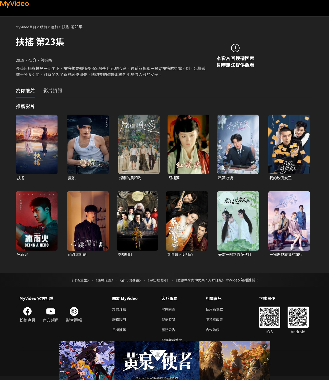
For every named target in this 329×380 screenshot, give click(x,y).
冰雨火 (23, 255)
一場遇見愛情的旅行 (287, 255)
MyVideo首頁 (28, 26)
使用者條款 (219, 310)
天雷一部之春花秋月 (236, 255)
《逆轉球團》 (101, 280)
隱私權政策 (219, 321)
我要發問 (169, 321)
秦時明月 (125, 255)
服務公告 (169, 332)
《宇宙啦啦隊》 (159, 280)
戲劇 (48, 26)
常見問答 (169, 310)
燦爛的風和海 (131, 178)
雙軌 (72, 178)
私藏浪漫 (226, 178)
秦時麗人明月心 (181, 255)
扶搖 (21, 178)
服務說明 (120, 321)
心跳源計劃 (78, 255)
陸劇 (60, 26)
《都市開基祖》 (129, 280)
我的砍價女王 (281, 178)
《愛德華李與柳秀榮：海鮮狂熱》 (203, 280)
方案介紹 (120, 310)
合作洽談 (217, 332)
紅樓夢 (174, 178)
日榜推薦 (120, 332)
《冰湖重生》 (76, 280)
